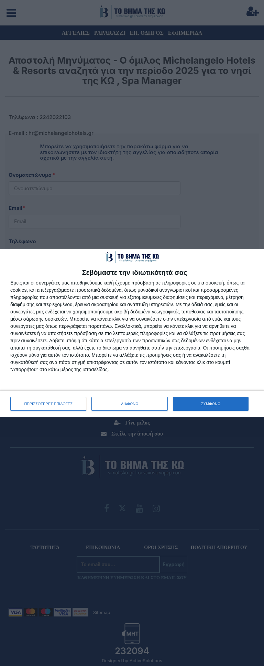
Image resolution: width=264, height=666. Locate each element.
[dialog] (132, 333)
